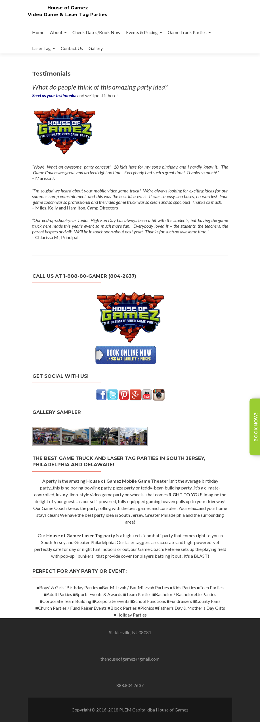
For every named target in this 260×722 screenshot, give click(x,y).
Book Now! (255, 426)
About (56, 32)
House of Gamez (67, 8)
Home (38, 32)
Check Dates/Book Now (96, 32)
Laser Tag (41, 48)
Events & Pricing (142, 32)
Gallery (96, 48)
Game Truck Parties (187, 32)
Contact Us (72, 48)
